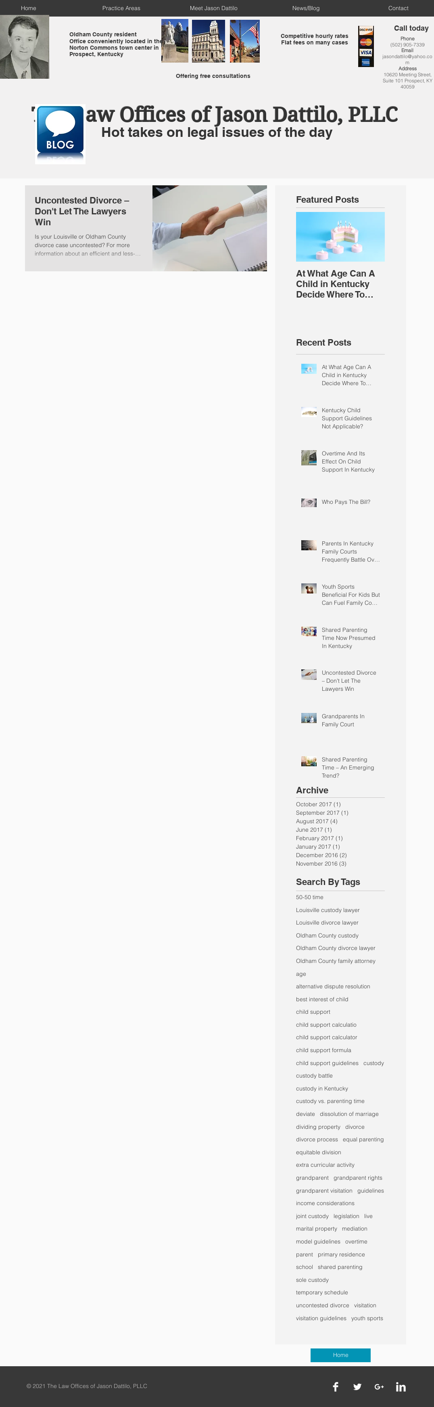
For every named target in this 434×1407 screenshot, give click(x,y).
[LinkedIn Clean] (401, 1387)
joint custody (312, 1216)
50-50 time (309, 897)
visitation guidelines (321, 1318)
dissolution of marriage (349, 1114)
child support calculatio (326, 1024)
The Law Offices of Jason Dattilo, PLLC (214, 115)
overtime (356, 1241)
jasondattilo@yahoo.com (407, 59)
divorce (355, 1126)
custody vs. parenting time (330, 1101)
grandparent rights (358, 1177)
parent (304, 1254)
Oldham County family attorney (336, 961)
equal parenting (363, 1139)
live (368, 1216)
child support (313, 1011)
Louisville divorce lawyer (327, 922)
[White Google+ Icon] (379, 1387)
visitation (365, 1305)
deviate (305, 1114)
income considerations (325, 1203)
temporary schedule (322, 1292)
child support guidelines (327, 1063)
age (301, 973)
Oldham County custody (327, 935)
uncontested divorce (322, 1305)
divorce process (317, 1139)
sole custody (312, 1279)
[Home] (341, 1355)
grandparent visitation (324, 1190)
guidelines (370, 1190)
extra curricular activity (325, 1164)
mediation (354, 1228)
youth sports (367, 1318)
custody (373, 1063)
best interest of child (322, 999)
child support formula (323, 1050)
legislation (346, 1216)
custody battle (314, 1075)
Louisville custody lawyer (328, 910)
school (304, 1267)
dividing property (318, 1126)
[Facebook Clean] (335, 1387)
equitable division (318, 1152)
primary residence (341, 1254)
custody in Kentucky (322, 1088)
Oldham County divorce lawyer (336, 948)
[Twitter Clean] (357, 1387)
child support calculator (326, 1037)
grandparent (312, 1177)
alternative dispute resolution (333, 986)
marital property (316, 1228)
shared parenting (340, 1267)
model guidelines (318, 1241)
